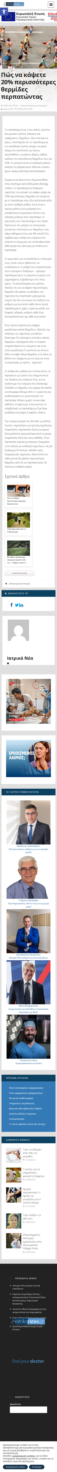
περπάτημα (24, 583)
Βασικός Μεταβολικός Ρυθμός (25, 1108)
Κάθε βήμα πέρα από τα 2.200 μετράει (16, 530)
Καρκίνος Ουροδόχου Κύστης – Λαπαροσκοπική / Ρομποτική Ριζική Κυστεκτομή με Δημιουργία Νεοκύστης (28, 1299)
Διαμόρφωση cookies (15, 1467)
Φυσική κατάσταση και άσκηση (33, 106)
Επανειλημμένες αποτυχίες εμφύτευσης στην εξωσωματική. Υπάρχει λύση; (32, 1241)
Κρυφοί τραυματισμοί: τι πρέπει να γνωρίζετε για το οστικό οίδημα (32, 1195)
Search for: (15, 1404)
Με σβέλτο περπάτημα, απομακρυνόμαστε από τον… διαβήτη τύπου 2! (16, 560)
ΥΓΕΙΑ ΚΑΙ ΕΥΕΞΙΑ (9, 106)
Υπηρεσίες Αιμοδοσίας (22, 1103)
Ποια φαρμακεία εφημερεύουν (26, 1092)
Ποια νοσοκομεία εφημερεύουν (26, 1087)
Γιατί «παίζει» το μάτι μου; (32, 1216)
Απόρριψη (36, 1467)
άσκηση (13, 583)
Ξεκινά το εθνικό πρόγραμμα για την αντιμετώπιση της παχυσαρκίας (29, 1311)
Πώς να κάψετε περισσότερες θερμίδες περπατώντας (16, 501)
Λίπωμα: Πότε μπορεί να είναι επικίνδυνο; (28, 957)
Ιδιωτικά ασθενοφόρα (21, 1098)
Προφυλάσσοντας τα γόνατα (29, 1063)
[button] (4, 12)
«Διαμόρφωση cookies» (23, 1455)
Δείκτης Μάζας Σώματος (22, 1113)
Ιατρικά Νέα (7, 109)
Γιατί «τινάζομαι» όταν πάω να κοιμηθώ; (32, 1153)
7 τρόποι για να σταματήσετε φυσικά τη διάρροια (33, 1173)
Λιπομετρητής (16, 1118)
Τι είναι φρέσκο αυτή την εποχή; (27, 1123)
